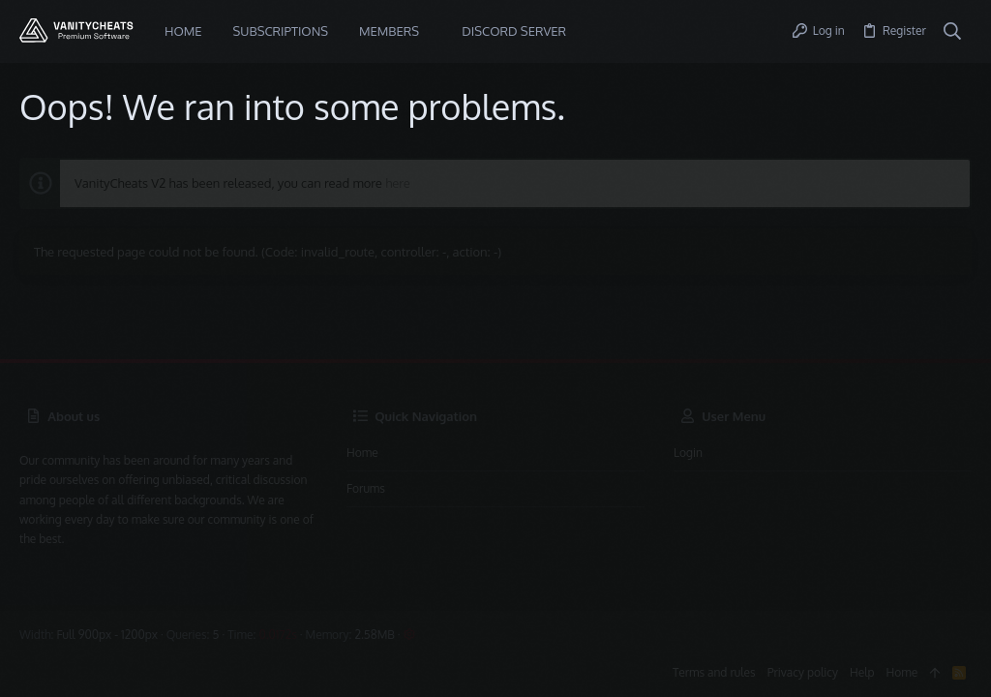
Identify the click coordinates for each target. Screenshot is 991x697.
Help (862, 672)
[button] (433, 31)
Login (688, 452)
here (397, 183)
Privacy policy (802, 672)
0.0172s (277, 634)
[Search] (953, 32)
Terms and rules (714, 672)
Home (362, 452)
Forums (365, 488)
